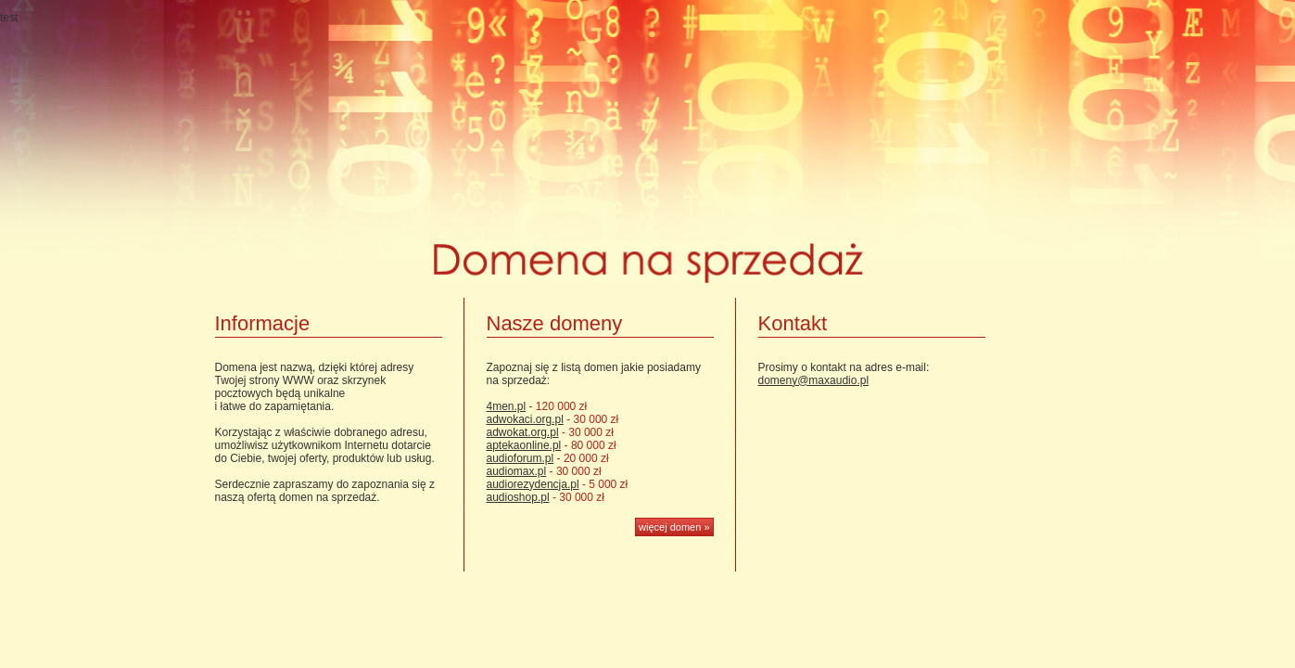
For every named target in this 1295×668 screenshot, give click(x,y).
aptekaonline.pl (524, 445)
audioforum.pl (520, 458)
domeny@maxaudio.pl (814, 380)
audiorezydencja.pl (533, 484)
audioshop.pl (518, 497)
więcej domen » (674, 527)
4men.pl (507, 406)
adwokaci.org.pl (525, 419)
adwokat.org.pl (523, 432)
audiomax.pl (517, 471)
